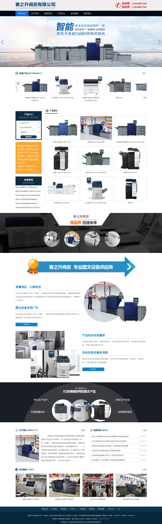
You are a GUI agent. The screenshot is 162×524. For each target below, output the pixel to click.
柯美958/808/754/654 (130, 172)
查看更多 (29, 137)
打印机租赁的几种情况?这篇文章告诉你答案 (119, 441)
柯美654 (130, 203)
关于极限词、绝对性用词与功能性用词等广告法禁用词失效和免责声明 (80, 522)
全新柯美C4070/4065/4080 (96, 142)
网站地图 (101, 509)
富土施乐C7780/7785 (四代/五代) (96, 203)
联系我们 (87, 13)
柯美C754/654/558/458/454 (61, 172)
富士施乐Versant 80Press (62, 203)
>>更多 (82, 430)
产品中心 (61, 13)
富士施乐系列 (24, 123)
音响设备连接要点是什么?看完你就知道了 (119, 455)
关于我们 (35, 13)
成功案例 (74, 13)
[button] (159, 42)
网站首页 (22, 13)
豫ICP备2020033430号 (78, 519)
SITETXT (111, 509)
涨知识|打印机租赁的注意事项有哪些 (119, 450)
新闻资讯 (48, 13)
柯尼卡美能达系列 (26, 127)
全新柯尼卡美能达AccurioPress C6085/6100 (130, 142)
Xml (118, 509)
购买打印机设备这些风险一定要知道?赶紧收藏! (119, 446)
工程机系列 (23, 132)
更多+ (144, 73)
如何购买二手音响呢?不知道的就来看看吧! (119, 460)
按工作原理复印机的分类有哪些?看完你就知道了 (119, 436)
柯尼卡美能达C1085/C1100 (62, 142)
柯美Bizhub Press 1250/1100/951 (96, 172)
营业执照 (88, 519)
